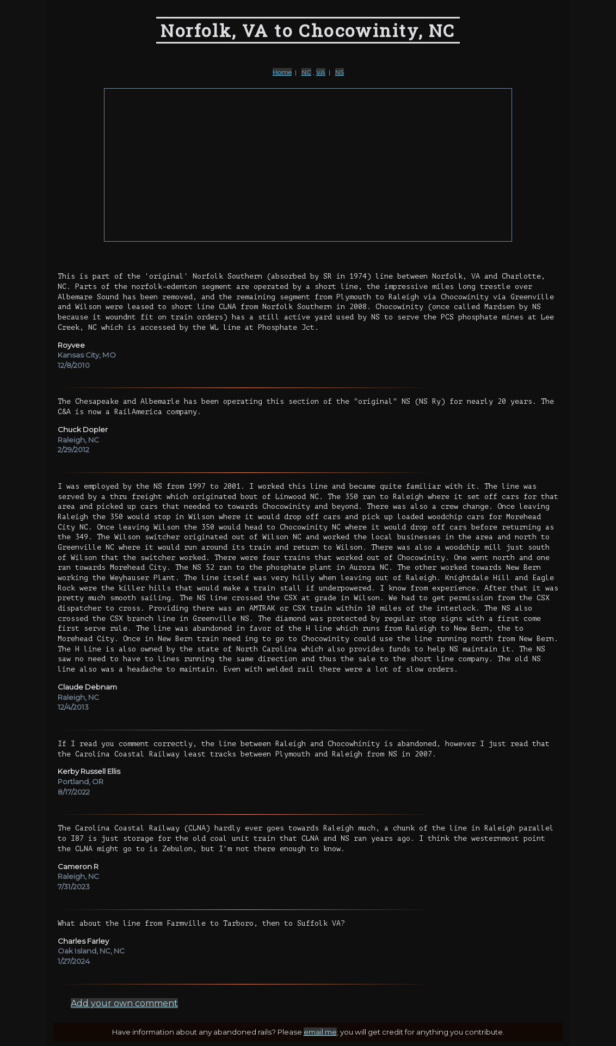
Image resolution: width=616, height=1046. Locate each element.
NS (339, 72)
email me (320, 1031)
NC (306, 72)
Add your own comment (124, 1003)
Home (282, 72)
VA (320, 72)
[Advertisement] (308, 165)
